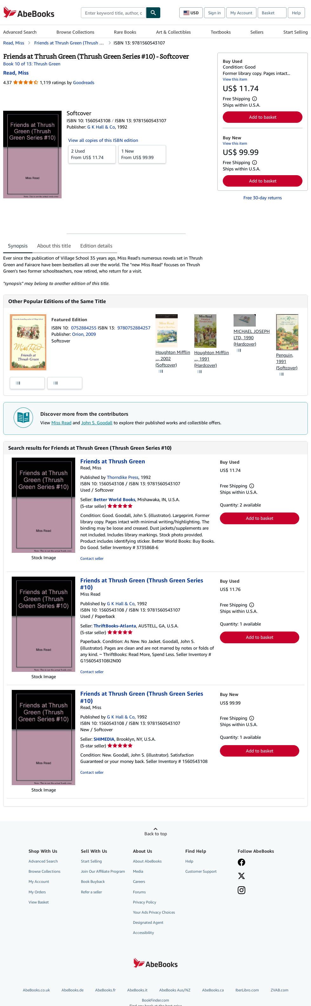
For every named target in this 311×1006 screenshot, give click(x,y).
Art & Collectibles (173, 32)
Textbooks (221, 32)
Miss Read (61, 422)
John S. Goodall (96, 422)
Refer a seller (91, 892)
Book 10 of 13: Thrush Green (31, 63)
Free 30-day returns (262, 197)
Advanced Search (19, 32)
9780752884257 (133, 327)
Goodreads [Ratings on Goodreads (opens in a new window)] (83, 82)
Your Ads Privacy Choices (154, 912)
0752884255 (84, 327)
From (92, 154)
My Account (241, 12)
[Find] (153, 12)
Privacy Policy (144, 902)
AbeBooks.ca (213, 990)
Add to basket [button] (262, 117)
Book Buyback (93, 881)
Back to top (155, 833)
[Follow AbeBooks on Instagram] (241, 890)
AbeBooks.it (137, 990)
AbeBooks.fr (105, 990)
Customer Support (201, 871)
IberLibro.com (247, 990)
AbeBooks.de (72, 990)
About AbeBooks (147, 861)
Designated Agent (148, 922)
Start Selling (295, 32)
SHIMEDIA (104, 739)
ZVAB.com (279, 990)
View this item (235, 79)
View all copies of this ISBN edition (103, 140)
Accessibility (143, 932)
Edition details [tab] (96, 245)
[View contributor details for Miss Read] (16, 72)
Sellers (256, 32)
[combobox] (113, 12)
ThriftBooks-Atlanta (115, 625)
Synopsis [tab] (18, 245)
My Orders (37, 892)
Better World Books (114, 499)
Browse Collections (75, 32)
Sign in (214, 12)
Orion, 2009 (84, 334)
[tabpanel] (107, 271)
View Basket (39, 902)
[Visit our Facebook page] (241, 863)
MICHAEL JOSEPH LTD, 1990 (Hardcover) (252, 337)
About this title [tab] (54, 245)
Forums (139, 892)
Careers (139, 881)
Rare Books (125, 32)
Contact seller (91, 558)
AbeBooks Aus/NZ (174, 990)
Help (296, 12)
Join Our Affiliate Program (103, 871)
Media (138, 871)
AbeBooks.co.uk (36, 990)
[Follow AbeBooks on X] (241, 876)
